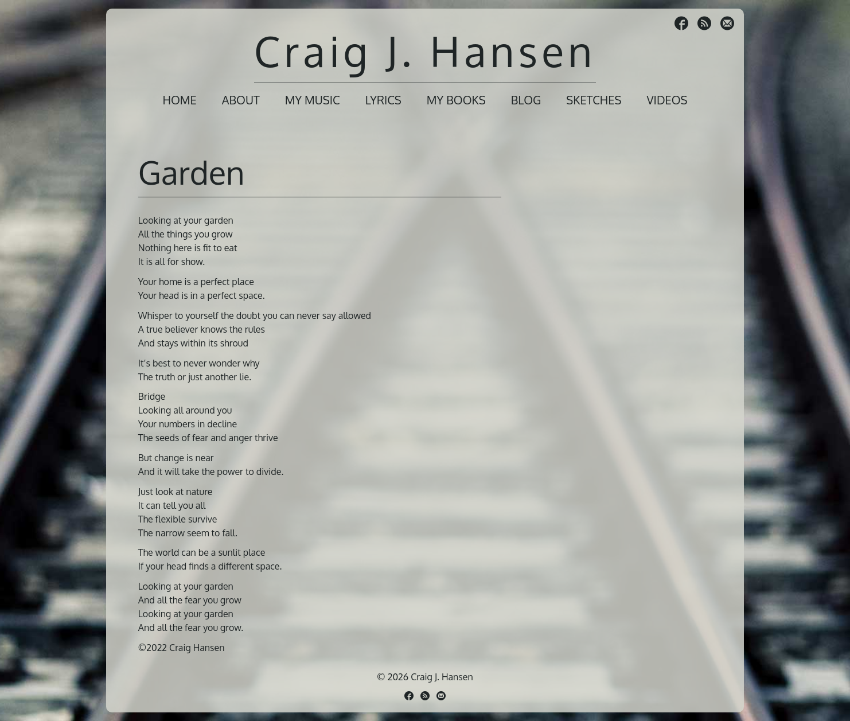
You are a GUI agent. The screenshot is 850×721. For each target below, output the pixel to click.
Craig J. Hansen (425, 51)
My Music (312, 99)
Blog (526, 99)
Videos (666, 99)
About (241, 99)
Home (179, 99)
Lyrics (383, 99)
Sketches (593, 99)
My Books (456, 99)
